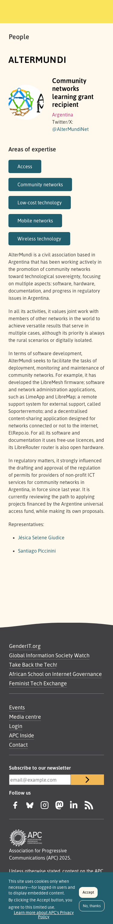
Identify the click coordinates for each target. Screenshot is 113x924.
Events (17, 707)
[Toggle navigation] (100, 10)
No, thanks (92, 908)
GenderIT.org (25, 646)
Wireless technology (39, 239)
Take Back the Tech (32, 664)
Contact (18, 744)
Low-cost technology (39, 203)
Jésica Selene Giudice (41, 538)
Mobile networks (35, 221)
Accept (88, 894)
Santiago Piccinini (37, 551)
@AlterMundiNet (70, 129)
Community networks (40, 184)
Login (15, 726)
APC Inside (21, 735)
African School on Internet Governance (55, 674)
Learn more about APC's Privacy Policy (44, 917)
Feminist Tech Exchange (38, 683)
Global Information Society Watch (49, 655)
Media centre (25, 716)
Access (24, 166)
